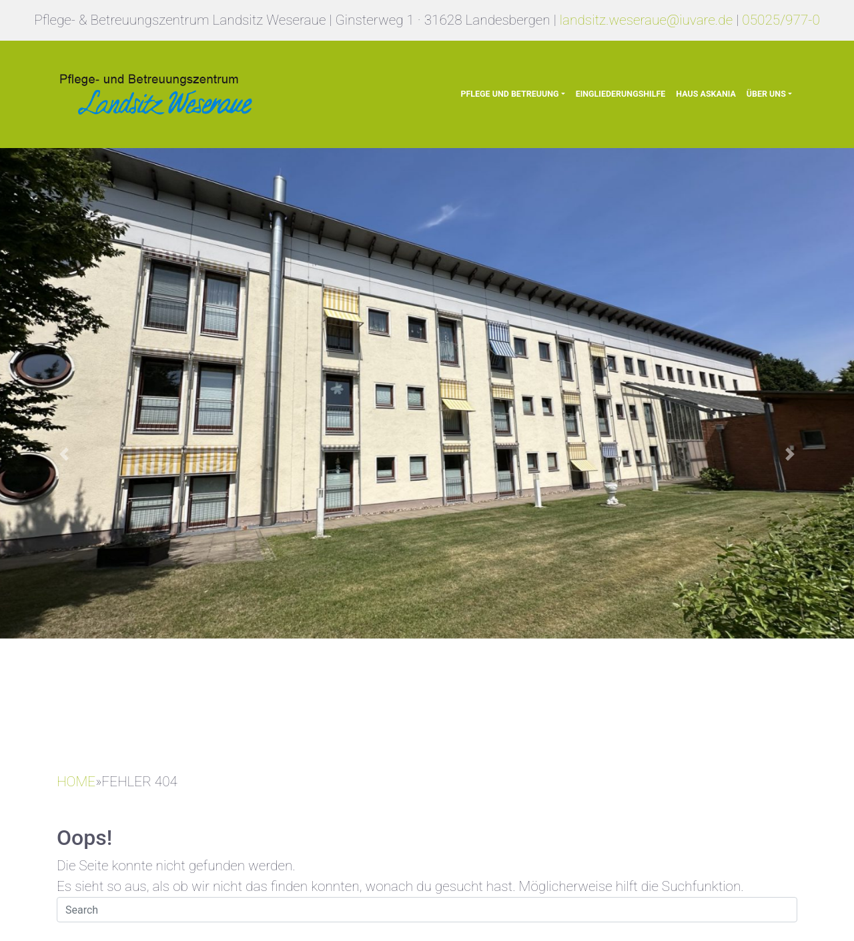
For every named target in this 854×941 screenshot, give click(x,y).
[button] (64, 454)
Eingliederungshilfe (621, 94)
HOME (76, 782)
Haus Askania (705, 94)
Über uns (766, 94)
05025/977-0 (781, 20)
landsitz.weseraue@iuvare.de (646, 20)
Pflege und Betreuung (509, 94)
